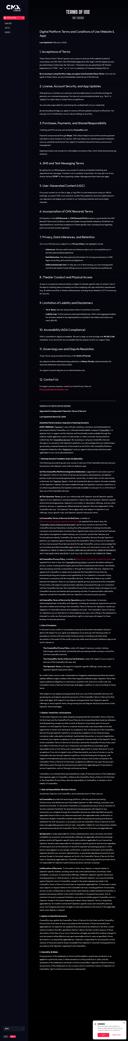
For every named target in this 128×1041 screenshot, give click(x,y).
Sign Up (13, 1036)
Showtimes (8, 23)
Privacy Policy (116, 1035)
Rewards (7, 32)
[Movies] (14, 1028)
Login (5, 1036)
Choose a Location (14, 18)
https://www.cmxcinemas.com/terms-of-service (59, 521)
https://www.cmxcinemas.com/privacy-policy (94, 559)
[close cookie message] (124, 1023)
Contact (7, 28)
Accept (103, 1035)
